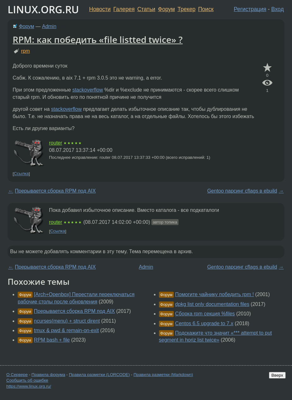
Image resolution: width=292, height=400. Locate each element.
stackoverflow (87, 90)
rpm (25, 51)
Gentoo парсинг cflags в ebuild (242, 191)
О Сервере (17, 374)
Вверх (277, 375)
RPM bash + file (52, 340)
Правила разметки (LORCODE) (99, 374)
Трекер (187, 9)
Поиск (206, 9)
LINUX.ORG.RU (43, 9)
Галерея (124, 9)
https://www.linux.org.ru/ (28, 386)
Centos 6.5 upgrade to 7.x (204, 323)
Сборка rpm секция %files (205, 313)
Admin (49, 26)
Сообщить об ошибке (27, 380)
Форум (166, 9)
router (55, 143)
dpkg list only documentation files (212, 304)
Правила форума (48, 374)
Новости (100, 9)
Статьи (146, 9)
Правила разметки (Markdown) (163, 374)
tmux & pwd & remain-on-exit (66, 330)
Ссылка (21, 173)
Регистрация (250, 9)
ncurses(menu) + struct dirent (67, 321)
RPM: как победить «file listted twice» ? (98, 39)
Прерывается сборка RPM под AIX (55, 191)
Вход (277, 9)
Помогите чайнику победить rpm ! (214, 294)
